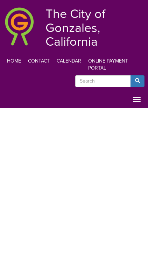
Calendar (69, 61)
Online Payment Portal (108, 64)
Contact (39, 61)
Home (14, 61)
